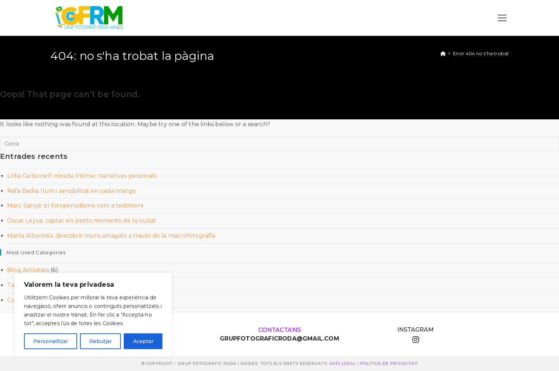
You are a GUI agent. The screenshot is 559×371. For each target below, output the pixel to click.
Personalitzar (50, 341)
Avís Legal (343, 363)
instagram (415, 329)
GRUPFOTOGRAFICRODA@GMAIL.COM (279, 338)
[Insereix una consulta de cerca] (279, 144)
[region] (93, 315)
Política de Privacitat (389, 363)
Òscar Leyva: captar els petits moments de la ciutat (81, 220)
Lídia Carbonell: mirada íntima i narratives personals (82, 175)
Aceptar (143, 341)
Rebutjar (100, 341)
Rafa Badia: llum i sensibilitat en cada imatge (71, 190)
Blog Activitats (28, 270)
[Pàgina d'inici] (443, 53)
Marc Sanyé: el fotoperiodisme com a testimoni (75, 205)
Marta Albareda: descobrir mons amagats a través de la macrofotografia (111, 235)
